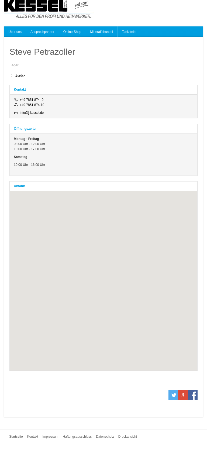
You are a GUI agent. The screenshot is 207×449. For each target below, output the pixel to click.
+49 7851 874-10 (32, 105)
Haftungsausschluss (77, 436)
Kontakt (32, 436)
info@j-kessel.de (32, 113)
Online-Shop (72, 32)
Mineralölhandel (101, 32)
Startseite (16, 436)
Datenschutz (105, 436)
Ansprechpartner (42, 32)
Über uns (15, 32)
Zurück (20, 75)
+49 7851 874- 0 (31, 100)
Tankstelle (129, 32)
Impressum (50, 436)
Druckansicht (127, 436)
